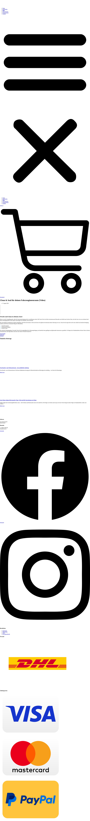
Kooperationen (5, 12)
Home (3, 8)
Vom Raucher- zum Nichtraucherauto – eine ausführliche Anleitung (14, 367)
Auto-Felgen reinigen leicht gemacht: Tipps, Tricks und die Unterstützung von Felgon (18, 400)
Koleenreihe (4, 9)
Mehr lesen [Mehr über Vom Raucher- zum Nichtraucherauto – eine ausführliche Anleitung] (2, 372)
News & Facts (5, 11)
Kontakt (4, 13)
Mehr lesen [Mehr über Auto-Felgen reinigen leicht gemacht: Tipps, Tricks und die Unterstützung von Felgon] (2, 405)
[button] (45, 105)
